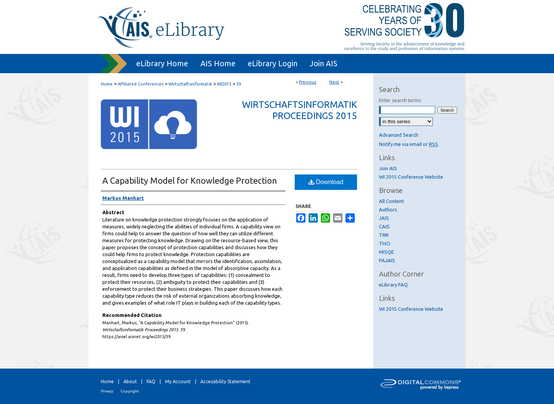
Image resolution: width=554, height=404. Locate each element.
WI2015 (224, 84)
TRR (384, 235)
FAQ (151, 381)
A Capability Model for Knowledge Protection (189, 180)
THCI (384, 243)
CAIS (384, 226)
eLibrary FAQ (393, 284)
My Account (178, 381)
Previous (307, 82)
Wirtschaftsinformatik (190, 84)
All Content (391, 201)
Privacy (107, 391)
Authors (388, 209)
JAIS (384, 218)
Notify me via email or (408, 144)
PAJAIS (387, 260)
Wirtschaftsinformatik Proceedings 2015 (299, 110)
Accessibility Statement (225, 381)
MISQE (386, 252)
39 (238, 84)
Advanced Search (398, 134)
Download (326, 182)
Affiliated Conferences (141, 84)
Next (334, 82)
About (130, 381)
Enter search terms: (400, 100)
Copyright (129, 391)
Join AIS (388, 168)
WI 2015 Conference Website (411, 176)
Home (107, 84)
